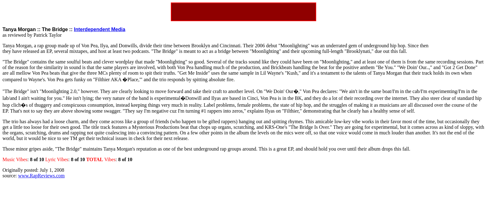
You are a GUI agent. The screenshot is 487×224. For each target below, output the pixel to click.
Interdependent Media (99, 29)
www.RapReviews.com (41, 175)
